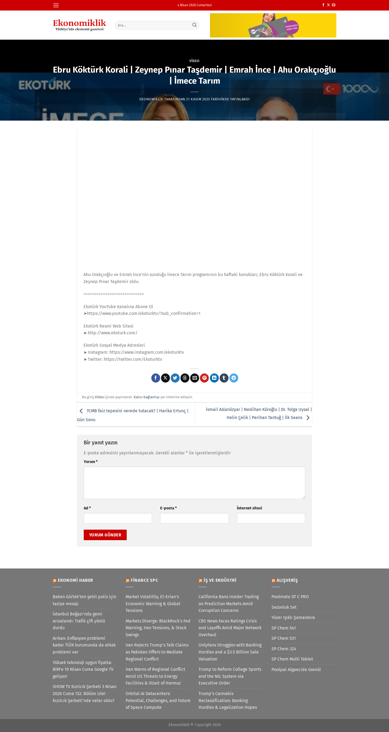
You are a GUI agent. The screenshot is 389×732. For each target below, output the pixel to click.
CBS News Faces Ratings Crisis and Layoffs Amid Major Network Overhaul (230, 627)
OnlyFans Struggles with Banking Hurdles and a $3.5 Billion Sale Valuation (230, 651)
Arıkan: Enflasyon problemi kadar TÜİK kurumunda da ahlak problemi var (84, 645)
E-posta (168, 508)
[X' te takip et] (328, 5)
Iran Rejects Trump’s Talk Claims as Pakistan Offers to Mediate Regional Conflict (157, 651)
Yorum (91, 461)
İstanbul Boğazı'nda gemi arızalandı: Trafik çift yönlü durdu (79, 620)
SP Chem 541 (283, 628)
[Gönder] (194, 25)
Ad (87, 508)
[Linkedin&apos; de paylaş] (214, 378)
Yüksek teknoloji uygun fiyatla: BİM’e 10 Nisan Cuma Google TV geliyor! (83, 669)
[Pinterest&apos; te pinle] (204, 378)
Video (194, 61)
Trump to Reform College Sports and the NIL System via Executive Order (230, 676)
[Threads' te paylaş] (184, 378)
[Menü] (56, 5)
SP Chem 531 (283, 638)
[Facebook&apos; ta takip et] (323, 5)
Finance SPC (144, 580)
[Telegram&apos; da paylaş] (233, 378)
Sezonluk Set (284, 607)
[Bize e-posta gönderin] (333, 5)
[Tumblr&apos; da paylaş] (224, 378)
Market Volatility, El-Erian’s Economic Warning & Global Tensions (153, 603)
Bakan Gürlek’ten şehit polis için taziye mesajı (84, 600)
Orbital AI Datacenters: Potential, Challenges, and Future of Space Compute (158, 700)
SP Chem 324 (283, 648)
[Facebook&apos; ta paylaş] (155, 378)
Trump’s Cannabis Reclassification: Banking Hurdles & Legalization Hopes (228, 700)
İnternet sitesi (249, 508)
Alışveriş (287, 580)
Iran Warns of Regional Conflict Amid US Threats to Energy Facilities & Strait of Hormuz (155, 676)
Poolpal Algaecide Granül (296, 669)
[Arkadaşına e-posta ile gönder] (194, 378)
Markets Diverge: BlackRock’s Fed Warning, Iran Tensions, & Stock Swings (158, 627)
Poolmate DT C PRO (290, 596)
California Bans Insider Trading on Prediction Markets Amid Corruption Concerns (229, 603)
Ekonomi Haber (75, 580)
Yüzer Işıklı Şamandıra (293, 617)
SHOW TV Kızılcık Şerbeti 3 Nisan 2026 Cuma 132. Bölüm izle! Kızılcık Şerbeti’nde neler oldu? (84, 693)
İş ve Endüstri (220, 580)
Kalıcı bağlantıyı (147, 397)
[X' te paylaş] (165, 378)
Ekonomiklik (151, 99)
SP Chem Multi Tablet (292, 659)
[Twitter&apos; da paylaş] (175, 378)
